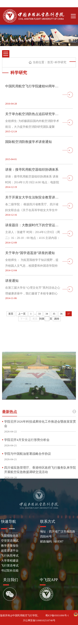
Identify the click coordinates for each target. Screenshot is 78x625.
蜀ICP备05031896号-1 (57, 615)
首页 (50, 62)
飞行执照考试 (10, 555)
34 (47, 313)
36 (61, 313)
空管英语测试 (10, 540)
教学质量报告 (10, 545)
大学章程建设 (10, 560)
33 (39, 313)
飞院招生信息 (10, 535)
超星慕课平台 (10, 550)
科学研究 (60, 62)
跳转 (56, 318)
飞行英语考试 (10, 565)
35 (54, 313)
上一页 (22, 313)
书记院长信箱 (10, 570)
